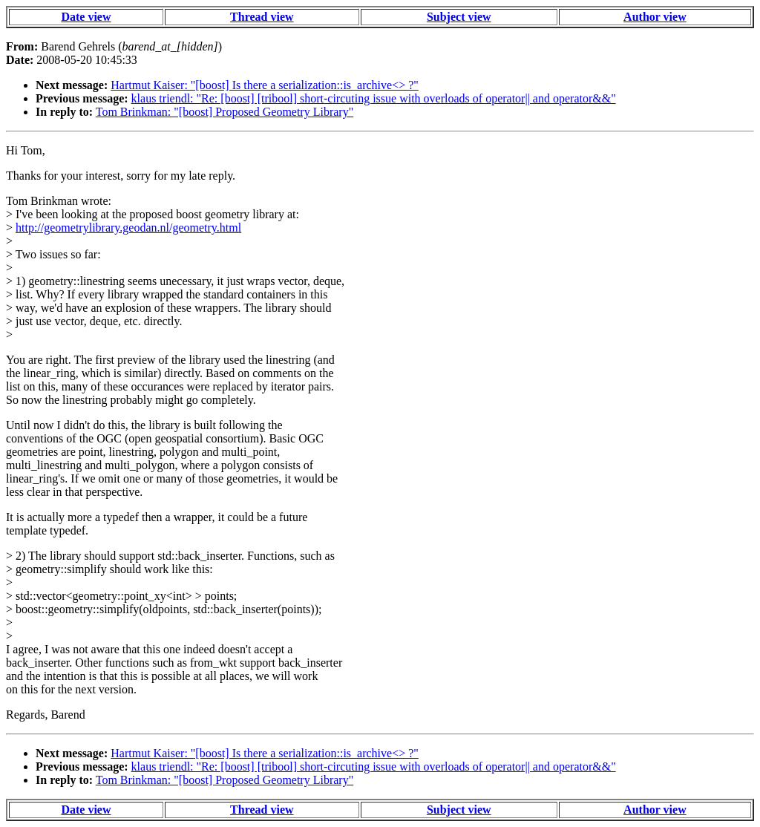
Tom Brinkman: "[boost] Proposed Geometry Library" (224, 111)
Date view (86, 16)
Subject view (459, 16)
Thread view (261, 16)
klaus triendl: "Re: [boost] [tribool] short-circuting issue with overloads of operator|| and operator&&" (373, 98)
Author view (655, 16)
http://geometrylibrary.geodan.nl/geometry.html (128, 227)
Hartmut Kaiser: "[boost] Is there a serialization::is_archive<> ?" (265, 85)
